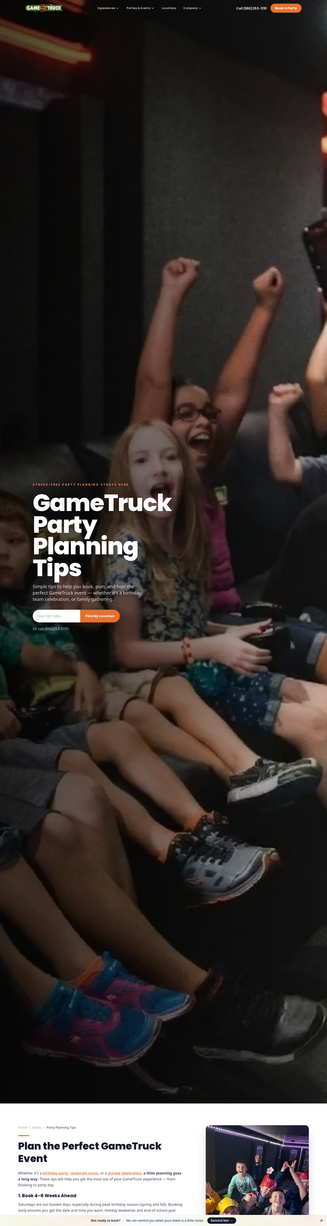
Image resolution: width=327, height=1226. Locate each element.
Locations (169, 8)
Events (37, 1127)
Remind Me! (222, 1220)
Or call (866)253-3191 (51, 628)
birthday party (55, 1173)
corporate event (84, 1173)
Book (286, 8)
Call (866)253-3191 (251, 8)
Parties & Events (140, 8)
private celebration (124, 1173)
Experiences (108, 8)
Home (22, 1127)
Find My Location (100, 616)
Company (192, 8)
